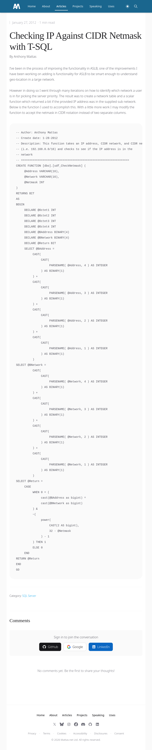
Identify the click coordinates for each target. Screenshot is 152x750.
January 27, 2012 (24, 22)
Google (75, 647)
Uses (111, 6)
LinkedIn (101, 647)
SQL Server (29, 596)
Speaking (95, 6)
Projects (78, 6)
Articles (61, 7)
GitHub (50, 647)
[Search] (135, 6)
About (46, 6)
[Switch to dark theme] (127, 6)
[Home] (16, 6)
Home (32, 6)
